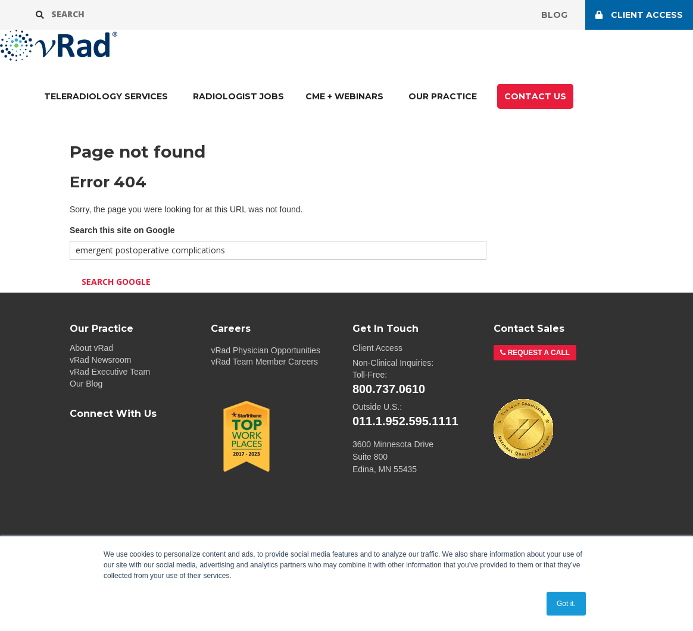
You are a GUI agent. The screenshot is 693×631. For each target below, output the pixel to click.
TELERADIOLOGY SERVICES (106, 96)
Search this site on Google (122, 230)
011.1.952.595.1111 (405, 421)
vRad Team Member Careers (264, 362)
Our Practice (442, 96)
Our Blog (86, 383)
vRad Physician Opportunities (265, 350)
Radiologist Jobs (238, 96)
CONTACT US (535, 96)
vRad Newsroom (100, 360)
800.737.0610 (388, 388)
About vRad (91, 348)
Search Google (116, 281)
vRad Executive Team (110, 371)
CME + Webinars (344, 96)
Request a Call (537, 353)
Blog (554, 15)
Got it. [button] (566, 603)
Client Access (377, 348)
